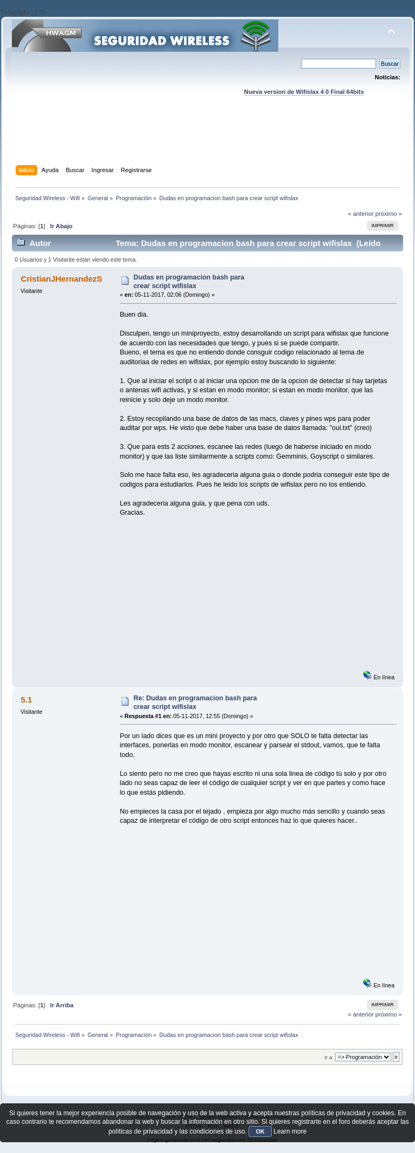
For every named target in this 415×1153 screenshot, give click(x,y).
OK (260, 1131)
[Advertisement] (208, 141)
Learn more (289, 1131)
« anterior (360, 213)
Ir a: (328, 1057)
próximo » (389, 213)
